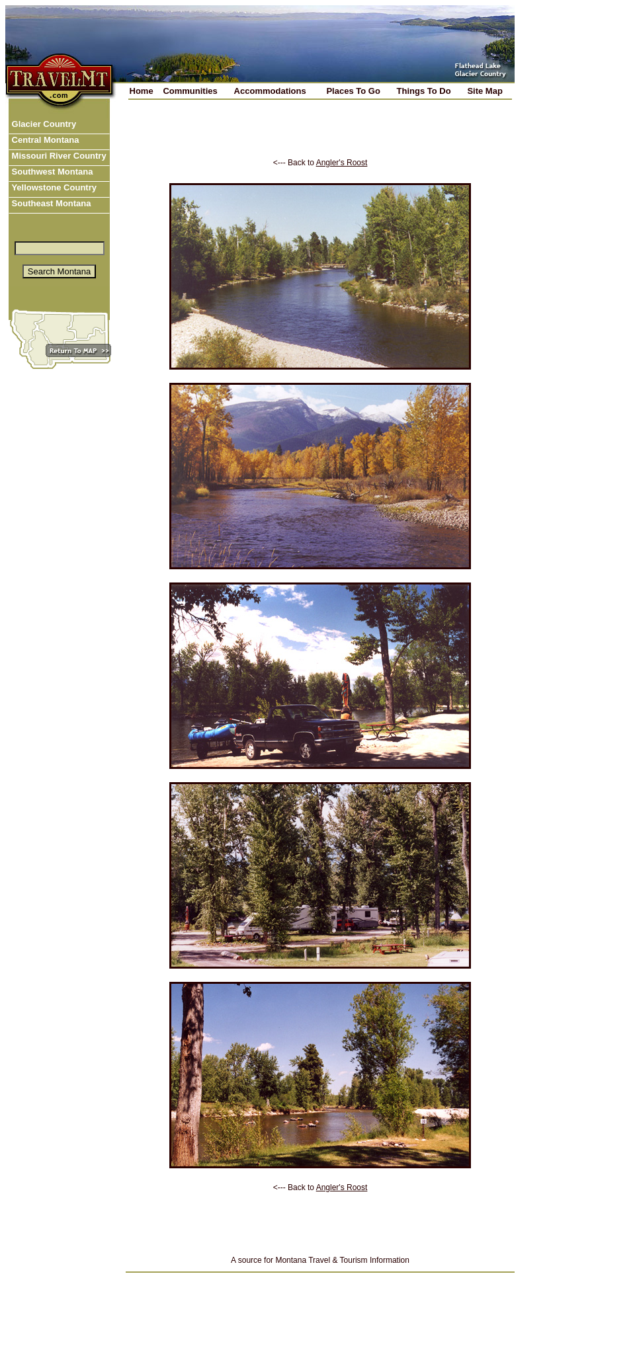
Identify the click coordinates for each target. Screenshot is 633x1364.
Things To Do (424, 91)
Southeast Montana (50, 203)
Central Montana (44, 140)
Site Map (484, 91)
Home (141, 91)
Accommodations (270, 91)
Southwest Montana (51, 172)
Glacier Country (42, 124)
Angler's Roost (342, 162)
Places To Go (353, 91)
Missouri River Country (57, 156)
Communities (190, 91)
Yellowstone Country (53, 187)
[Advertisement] (320, 138)
